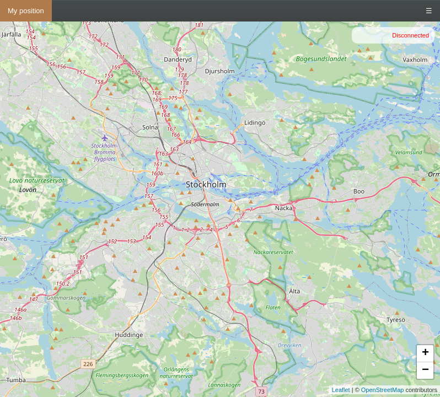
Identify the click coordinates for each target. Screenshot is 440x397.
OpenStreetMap (382, 390)
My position (26, 11)
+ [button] (425, 353)
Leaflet (341, 390)
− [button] (425, 370)
